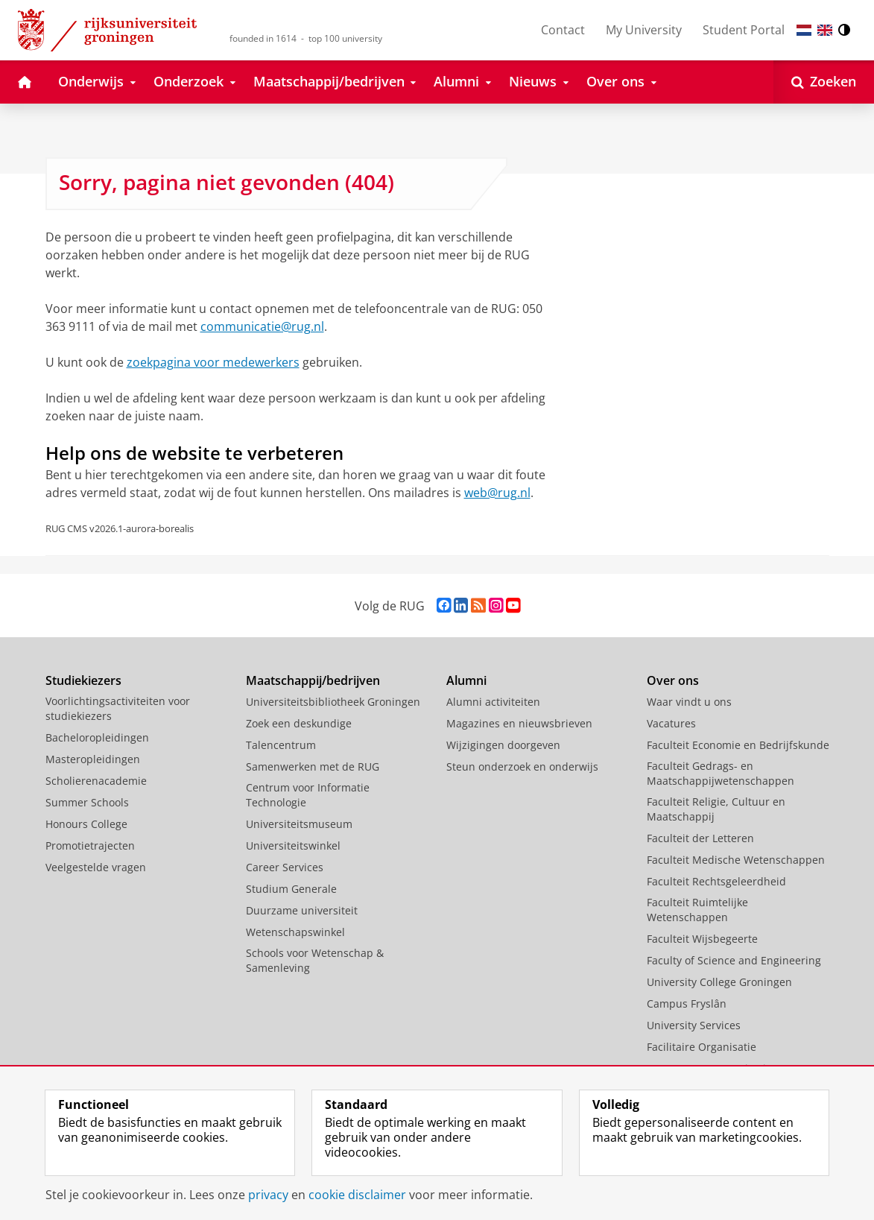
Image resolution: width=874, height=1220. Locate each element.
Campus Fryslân (686, 1003)
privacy (268, 1194)
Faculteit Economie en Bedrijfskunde (738, 745)
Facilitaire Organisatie (701, 1047)
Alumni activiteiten (493, 702)
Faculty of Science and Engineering (734, 960)
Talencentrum (281, 745)
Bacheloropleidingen (97, 737)
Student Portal (744, 30)
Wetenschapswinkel (295, 932)
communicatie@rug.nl (262, 326)
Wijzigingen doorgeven (503, 745)
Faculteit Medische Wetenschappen (736, 860)
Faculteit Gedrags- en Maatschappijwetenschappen (720, 773)
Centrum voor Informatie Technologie (308, 794)
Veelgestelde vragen (95, 867)
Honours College (86, 824)
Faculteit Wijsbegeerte (702, 939)
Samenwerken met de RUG (312, 766)
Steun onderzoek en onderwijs (522, 766)
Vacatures (671, 723)
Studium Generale (291, 889)
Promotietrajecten (90, 845)
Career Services (284, 867)
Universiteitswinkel (293, 845)
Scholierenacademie (96, 781)
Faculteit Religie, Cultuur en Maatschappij (716, 809)
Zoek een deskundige (299, 723)
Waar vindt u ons (689, 702)
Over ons (673, 680)
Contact (563, 30)
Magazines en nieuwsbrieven (519, 723)
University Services (694, 1025)
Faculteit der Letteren (700, 838)
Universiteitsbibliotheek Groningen (333, 702)
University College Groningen (719, 982)
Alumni (466, 680)
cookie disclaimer (357, 1194)
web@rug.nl (497, 492)
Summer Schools (87, 802)
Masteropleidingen (92, 759)
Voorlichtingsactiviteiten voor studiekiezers (117, 708)
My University (644, 30)
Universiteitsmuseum (299, 824)
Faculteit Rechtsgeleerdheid (716, 881)
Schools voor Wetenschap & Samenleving (315, 960)
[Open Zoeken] (823, 82)
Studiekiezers (83, 680)
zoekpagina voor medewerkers (213, 362)
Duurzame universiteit (302, 910)
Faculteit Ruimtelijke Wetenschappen (697, 909)
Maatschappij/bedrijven (313, 680)
